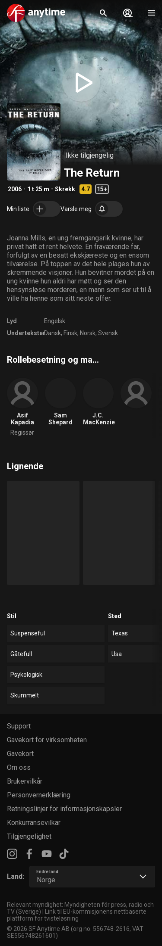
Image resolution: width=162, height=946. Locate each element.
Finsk (70, 333)
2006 (15, 189)
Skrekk (65, 189)
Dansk (52, 333)
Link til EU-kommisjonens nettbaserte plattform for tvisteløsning (76, 915)
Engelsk (54, 320)
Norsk (87, 333)
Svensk (108, 333)
